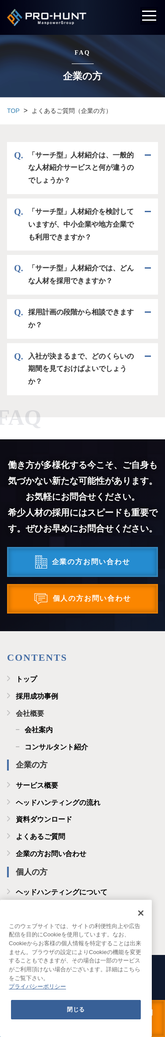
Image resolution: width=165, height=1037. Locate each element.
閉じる (76, 1009)
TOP (13, 110)
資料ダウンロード (44, 819)
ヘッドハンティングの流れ (58, 802)
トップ (26, 679)
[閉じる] (140, 913)
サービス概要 (37, 785)
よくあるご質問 (40, 836)
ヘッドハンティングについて (61, 892)
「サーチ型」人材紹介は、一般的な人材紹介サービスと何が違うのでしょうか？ (81, 167)
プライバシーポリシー (37, 986)
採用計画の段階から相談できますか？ (81, 318)
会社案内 (39, 730)
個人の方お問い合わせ (92, 598)
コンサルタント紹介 (56, 747)
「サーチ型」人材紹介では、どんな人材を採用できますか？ (81, 274)
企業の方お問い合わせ (91, 561)
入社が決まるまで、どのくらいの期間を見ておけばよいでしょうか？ (81, 369)
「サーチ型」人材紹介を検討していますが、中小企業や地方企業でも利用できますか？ (81, 224)
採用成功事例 (37, 696)
